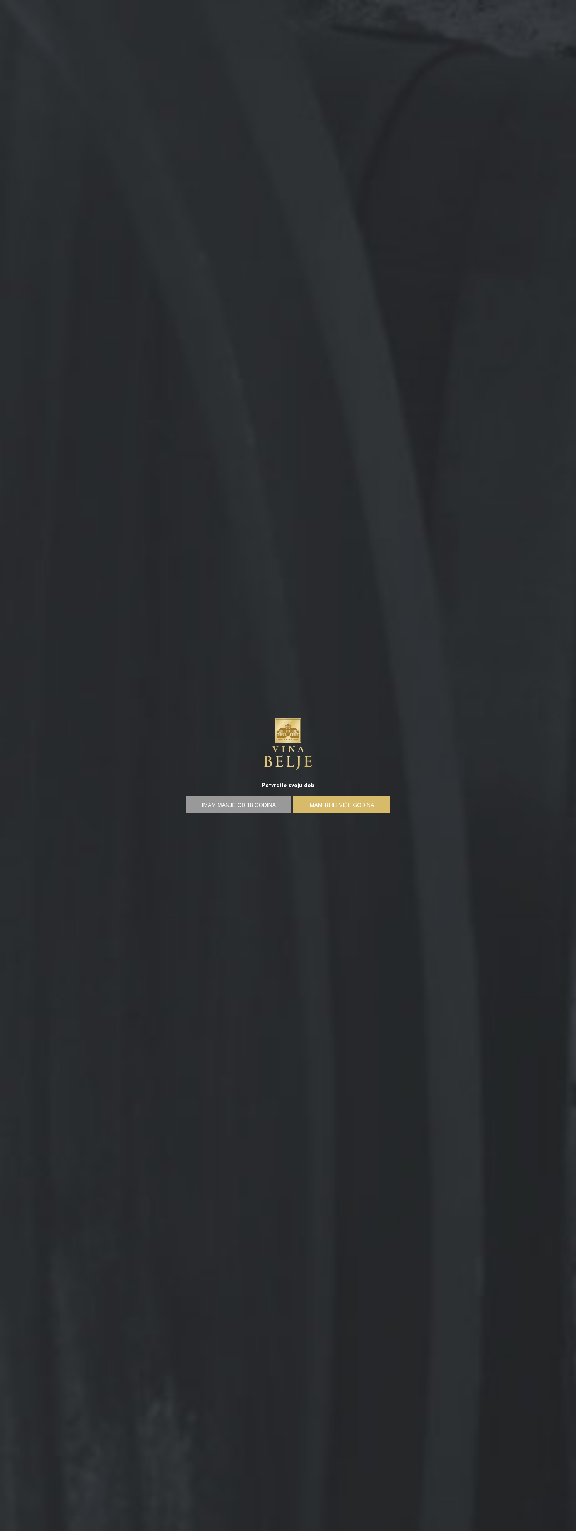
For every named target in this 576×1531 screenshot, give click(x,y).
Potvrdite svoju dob (288, 786)
